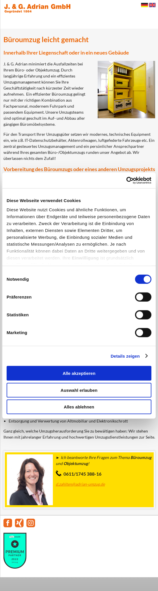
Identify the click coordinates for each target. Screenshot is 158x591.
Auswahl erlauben (79, 389)
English (152, 5)
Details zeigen (125, 355)
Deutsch (144, 5)
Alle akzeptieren (79, 373)
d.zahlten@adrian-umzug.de (80, 484)
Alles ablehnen (79, 406)
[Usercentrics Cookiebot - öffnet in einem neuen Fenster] (126, 180)
